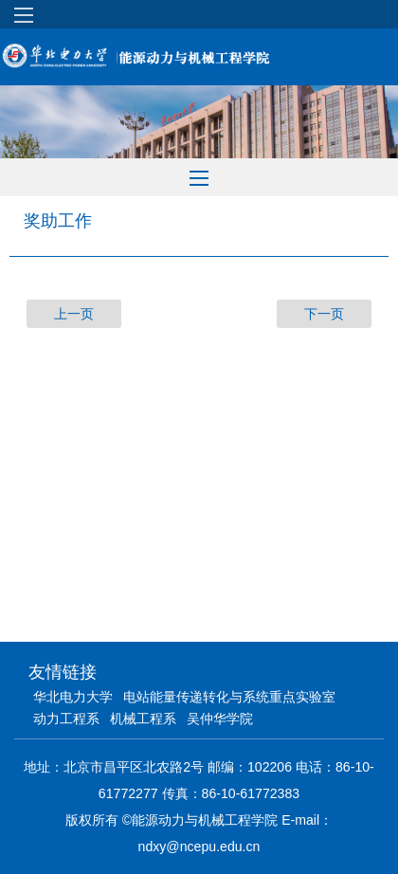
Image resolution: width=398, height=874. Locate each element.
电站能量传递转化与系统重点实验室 (229, 696)
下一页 (324, 313)
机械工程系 (143, 718)
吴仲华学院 (220, 718)
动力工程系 (66, 718)
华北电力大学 (73, 696)
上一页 (74, 313)
